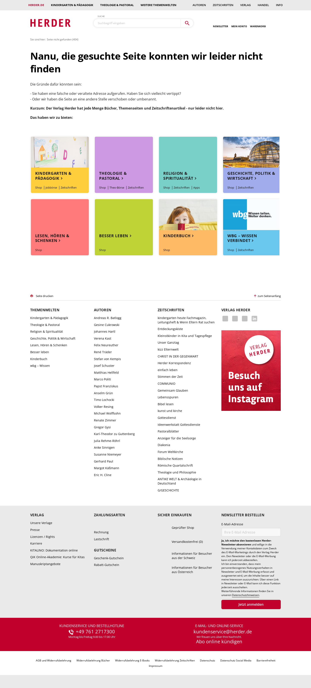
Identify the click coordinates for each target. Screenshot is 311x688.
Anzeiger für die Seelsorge (177, 438)
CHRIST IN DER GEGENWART (178, 356)
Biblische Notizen (170, 459)
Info (279, 5)
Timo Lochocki (104, 400)
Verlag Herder (235, 310)
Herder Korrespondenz (174, 363)
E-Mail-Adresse (232, 524)
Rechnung (101, 532)
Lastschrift (101, 539)
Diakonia (164, 445)
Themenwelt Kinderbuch (188, 214)
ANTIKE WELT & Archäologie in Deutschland (180, 481)
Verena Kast (102, 338)
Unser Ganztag (168, 342)
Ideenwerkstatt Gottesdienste (179, 425)
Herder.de (36, 5)
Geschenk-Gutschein (109, 558)
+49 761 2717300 (95, 632)
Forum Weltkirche (170, 452)
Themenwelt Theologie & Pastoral (124, 152)
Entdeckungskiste (170, 329)
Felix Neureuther (106, 345)
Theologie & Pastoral (117, 5)
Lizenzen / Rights (42, 537)
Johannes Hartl (104, 331)
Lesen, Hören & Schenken (52, 238)
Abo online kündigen (219, 641)
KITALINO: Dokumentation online (54, 550)
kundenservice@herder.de (223, 632)
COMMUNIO (166, 383)
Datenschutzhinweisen (245, 595)
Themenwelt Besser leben (124, 214)
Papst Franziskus (106, 386)
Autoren (199, 5)
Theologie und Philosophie (177, 472)
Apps (196, 187)
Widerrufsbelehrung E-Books (132, 660)
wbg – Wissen (40, 366)
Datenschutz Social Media (235, 660)
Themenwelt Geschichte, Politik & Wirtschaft (252, 152)
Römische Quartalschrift (175, 465)
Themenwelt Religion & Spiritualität (188, 152)
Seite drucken (44, 296)
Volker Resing (103, 407)
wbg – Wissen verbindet (242, 238)
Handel (263, 5)
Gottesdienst (167, 418)
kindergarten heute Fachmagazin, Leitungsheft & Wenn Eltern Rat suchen (186, 320)
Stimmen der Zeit (170, 377)
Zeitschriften (223, 5)
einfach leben (168, 370)
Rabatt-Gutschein (106, 565)
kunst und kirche (170, 411)
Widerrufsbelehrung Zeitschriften (175, 660)
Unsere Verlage (41, 523)
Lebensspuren (168, 397)
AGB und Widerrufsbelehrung (53, 660)
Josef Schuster (104, 366)
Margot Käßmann (106, 468)
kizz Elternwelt (168, 349)
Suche (101, 16)
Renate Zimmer (105, 420)
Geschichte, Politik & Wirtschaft (251, 176)
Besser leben (113, 235)
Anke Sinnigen (104, 447)
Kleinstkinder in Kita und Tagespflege (185, 336)
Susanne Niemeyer (107, 454)
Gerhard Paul (103, 461)
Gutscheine (105, 550)
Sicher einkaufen (175, 515)
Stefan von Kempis (107, 359)
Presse (35, 530)
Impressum (155, 666)
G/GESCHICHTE (168, 490)
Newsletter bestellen (242, 515)
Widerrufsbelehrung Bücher (93, 660)
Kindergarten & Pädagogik (72, 5)
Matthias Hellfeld (106, 372)
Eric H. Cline (102, 475)
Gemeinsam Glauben (173, 390)
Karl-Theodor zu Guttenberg (114, 434)
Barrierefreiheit (266, 660)
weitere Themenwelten (158, 5)
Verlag (245, 5)
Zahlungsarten (109, 515)
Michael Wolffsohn (107, 413)
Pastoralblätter (168, 431)
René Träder (103, 352)
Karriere (36, 543)
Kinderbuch (176, 235)
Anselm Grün (103, 393)
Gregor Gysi (102, 427)
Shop (38, 187)
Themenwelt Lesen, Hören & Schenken (60, 214)
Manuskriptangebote (45, 564)
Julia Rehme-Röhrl (107, 441)
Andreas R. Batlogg (107, 318)
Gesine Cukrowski (106, 325)
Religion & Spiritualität (178, 176)
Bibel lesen (166, 404)
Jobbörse (51, 187)
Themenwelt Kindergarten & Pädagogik (60, 152)
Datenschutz (207, 660)
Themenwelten (44, 310)
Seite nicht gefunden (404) (62, 39)
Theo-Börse (116, 187)
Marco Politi (102, 379)
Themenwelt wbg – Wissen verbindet (252, 214)
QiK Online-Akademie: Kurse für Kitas (57, 557)
